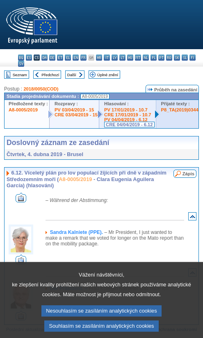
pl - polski (154, 57)
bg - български (21, 57)
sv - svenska (21, 64)
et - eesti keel (60, 57)
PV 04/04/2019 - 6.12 (126, 119)
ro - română (169, 57)
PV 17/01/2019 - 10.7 (126, 109)
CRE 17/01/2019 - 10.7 (127, 114)
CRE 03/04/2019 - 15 (76, 114)
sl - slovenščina (185, 57)
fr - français (83, 57)
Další (71, 75)
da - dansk (44, 57)
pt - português (161, 57)
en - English (76, 57)
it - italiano (107, 57)
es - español (29, 57)
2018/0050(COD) (40, 88)
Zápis (188, 173)
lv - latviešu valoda (115, 57)
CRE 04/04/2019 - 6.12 (129, 124)
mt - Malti (138, 57)
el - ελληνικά (68, 57)
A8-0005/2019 (23, 109)
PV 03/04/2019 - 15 (74, 109)
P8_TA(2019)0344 (179, 109)
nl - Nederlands (146, 57)
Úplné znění (107, 75)
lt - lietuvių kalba (122, 57)
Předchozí (50, 75)
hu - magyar (130, 57)
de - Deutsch (52, 57)
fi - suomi (192, 57)
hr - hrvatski (99, 57)
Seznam (20, 75)
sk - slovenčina (177, 57)
